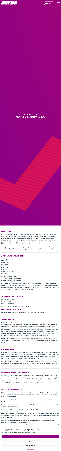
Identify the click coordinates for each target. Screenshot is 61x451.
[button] (58, 425)
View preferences (30, 445)
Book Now (49, 3)
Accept (30, 437)
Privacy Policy (30, 449)
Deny (30, 441)
